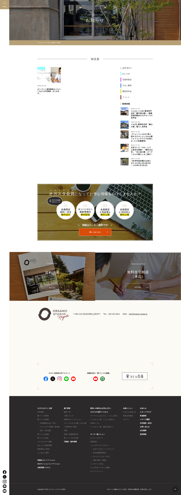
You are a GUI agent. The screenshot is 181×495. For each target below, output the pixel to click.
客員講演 (143, 415)
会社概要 (143, 430)
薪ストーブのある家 (71, 438)
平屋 (65, 430)
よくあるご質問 (43, 452)
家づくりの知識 (43, 434)
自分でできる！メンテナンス (103, 449)
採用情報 (143, 434)
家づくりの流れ (43, 438)
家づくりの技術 (43, 415)
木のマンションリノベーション (48, 464)
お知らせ (143, 408)
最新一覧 (67, 412)
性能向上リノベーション (46, 460)
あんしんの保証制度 (44, 445)
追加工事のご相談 (99, 460)
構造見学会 (127, 91)
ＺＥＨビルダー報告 (44, 441)
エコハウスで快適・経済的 (50, 427)
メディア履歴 (145, 419)
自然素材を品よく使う (48, 423)
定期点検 (93, 441)
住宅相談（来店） (146, 423)
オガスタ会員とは (129, 412)
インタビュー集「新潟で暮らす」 (102, 427)
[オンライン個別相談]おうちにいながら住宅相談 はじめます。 (49, 91)
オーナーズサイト (96, 438)
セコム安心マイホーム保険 (100, 467)
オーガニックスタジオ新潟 (46, 42)
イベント (126, 97)
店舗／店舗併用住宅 (71, 434)
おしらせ (41, 68)
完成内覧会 (127, 80)
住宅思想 (40, 412)
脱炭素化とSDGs (43, 449)
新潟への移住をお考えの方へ (100, 408)
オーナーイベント (96, 471)
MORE (52, 288)
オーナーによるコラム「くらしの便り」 (104, 415)
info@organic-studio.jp (138, 314)
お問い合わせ (145, 427)
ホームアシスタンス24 (101, 456)
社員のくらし (95, 423)
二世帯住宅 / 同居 (70, 427)
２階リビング (69, 415)
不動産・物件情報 (70, 441)
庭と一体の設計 (45, 430)
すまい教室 (127, 85)
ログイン (126, 419)
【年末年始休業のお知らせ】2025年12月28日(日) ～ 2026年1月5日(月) (141, 163)
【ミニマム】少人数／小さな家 (75, 423)
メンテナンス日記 (96, 464)
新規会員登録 (128, 415)
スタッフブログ (145, 412)
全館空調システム (43, 467)
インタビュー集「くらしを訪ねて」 (103, 419)
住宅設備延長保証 (99, 452)
